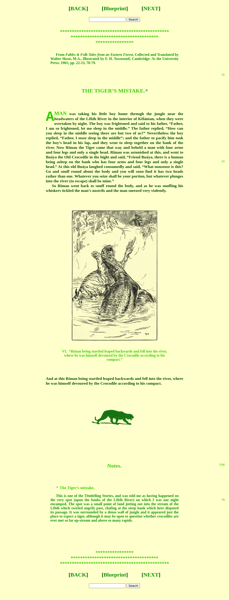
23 (223, 161)
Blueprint (115, 8)
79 (223, 499)
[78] (222, 464)
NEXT (151, 8)
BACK (78, 8)
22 (223, 74)
